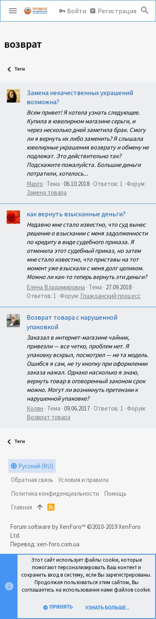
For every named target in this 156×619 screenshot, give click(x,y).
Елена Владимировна (56, 287)
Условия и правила (83, 480)
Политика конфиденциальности (55, 493)
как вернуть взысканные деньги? (76, 214)
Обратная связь (32, 480)
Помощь (115, 493)
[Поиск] (144, 11)
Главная (21, 507)
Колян (35, 408)
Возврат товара (48, 417)
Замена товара (47, 192)
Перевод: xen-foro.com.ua (44, 544)
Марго (35, 184)
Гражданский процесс (110, 296)
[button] (13, 11)
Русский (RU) (32, 466)
